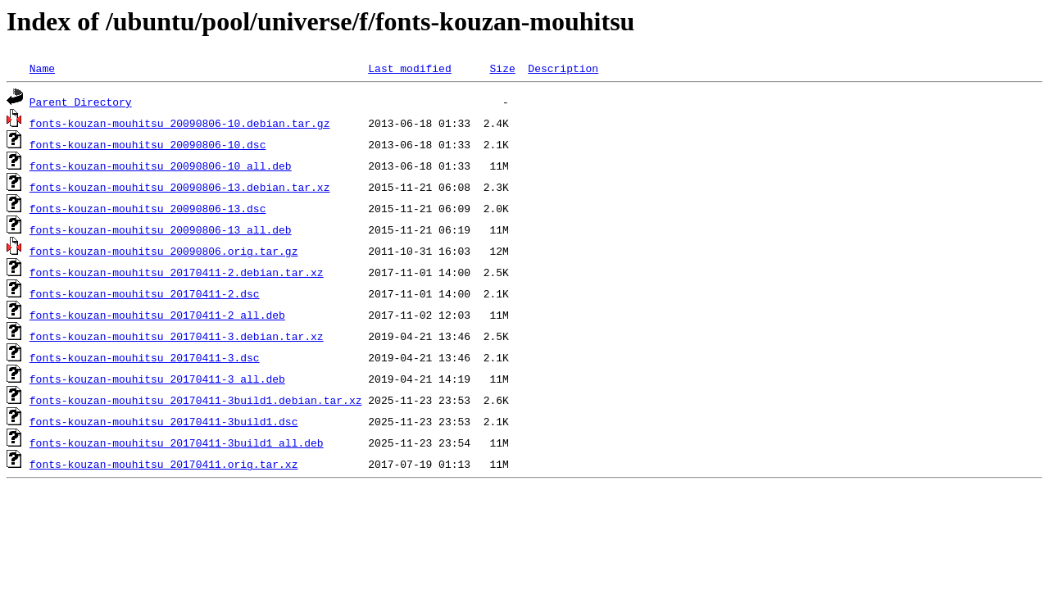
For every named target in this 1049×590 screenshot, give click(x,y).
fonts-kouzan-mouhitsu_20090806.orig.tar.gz (164, 250)
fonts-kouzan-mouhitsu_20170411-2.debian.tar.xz (177, 272)
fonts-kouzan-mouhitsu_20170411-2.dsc (145, 293)
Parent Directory (81, 101)
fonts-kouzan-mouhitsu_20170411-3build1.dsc (164, 421)
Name (42, 68)
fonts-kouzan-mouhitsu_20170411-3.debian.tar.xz (177, 336)
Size (502, 68)
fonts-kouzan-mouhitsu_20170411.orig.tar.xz (164, 463)
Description (563, 68)
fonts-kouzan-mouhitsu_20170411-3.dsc (145, 357)
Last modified (409, 68)
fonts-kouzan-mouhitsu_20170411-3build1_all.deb (177, 442)
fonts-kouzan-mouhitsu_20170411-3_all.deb (157, 378)
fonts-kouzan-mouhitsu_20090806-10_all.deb (161, 165)
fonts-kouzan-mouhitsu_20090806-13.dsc (148, 208)
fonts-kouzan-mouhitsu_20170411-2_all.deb (157, 314)
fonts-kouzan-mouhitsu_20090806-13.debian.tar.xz (180, 186)
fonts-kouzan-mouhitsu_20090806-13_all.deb (161, 229)
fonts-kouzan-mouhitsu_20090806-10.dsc (148, 144)
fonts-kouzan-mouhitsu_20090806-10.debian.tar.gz (180, 123)
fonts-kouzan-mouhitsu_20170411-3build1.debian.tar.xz (196, 400)
